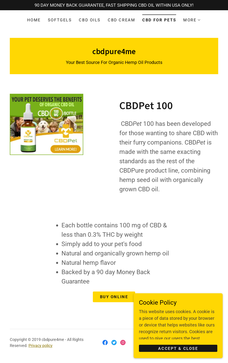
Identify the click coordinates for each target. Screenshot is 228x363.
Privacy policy (40, 345)
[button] (192, 20)
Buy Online (114, 296)
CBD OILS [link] (90, 20)
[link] (114, 52)
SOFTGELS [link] (60, 20)
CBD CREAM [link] (121, 20)
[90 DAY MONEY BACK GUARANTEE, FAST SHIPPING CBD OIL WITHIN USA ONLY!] (114, 5)
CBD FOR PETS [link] (159, 20)
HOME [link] (34, 20)
